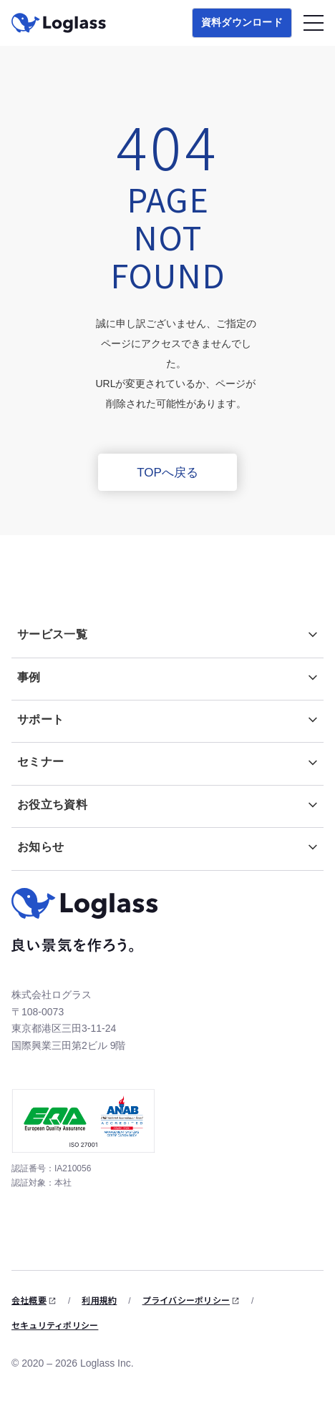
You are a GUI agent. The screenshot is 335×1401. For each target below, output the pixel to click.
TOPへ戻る (167, 472)
